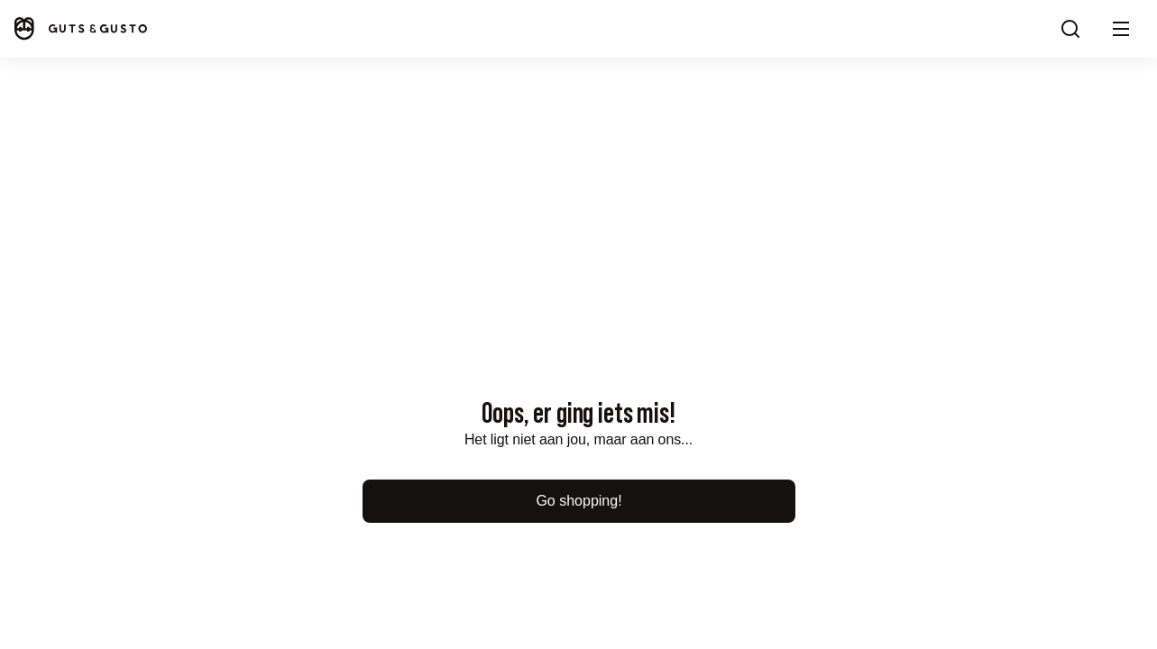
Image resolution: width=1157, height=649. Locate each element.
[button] (1121, 28)
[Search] (1070, 28)
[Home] (79, 28)
